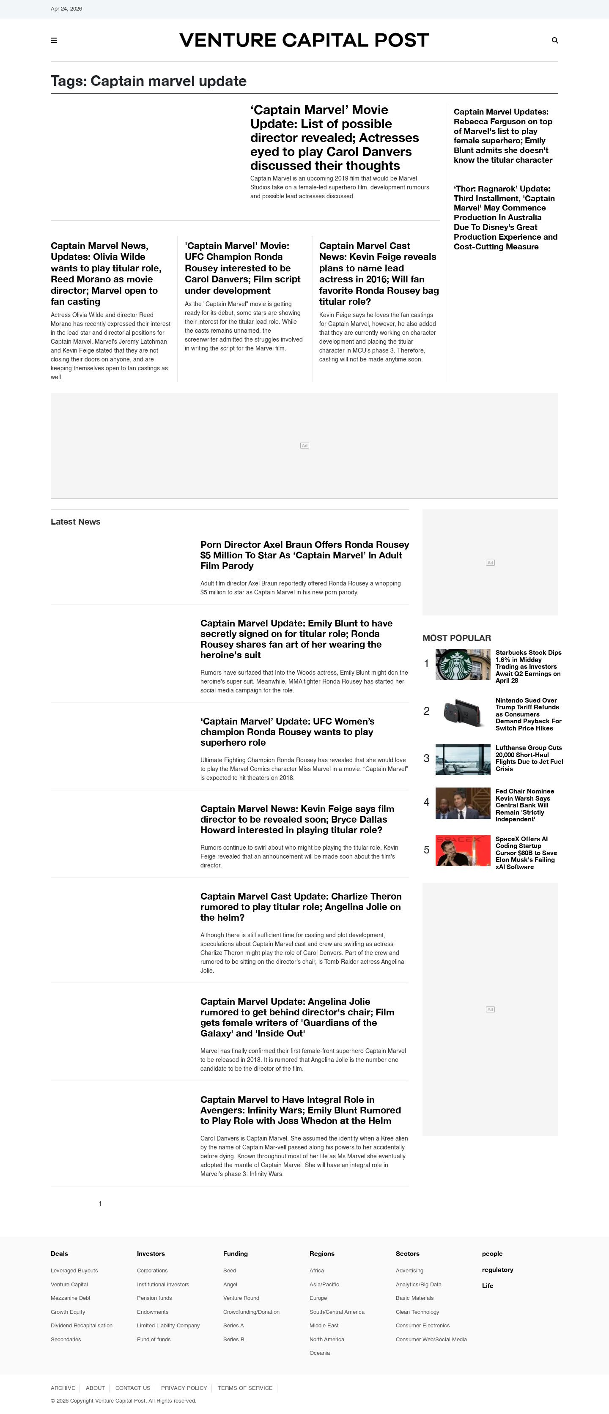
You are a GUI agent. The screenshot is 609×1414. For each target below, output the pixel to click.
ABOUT (95, 1388)
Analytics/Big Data (419, 1285)
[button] (54, 39)
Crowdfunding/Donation (251, 1312)
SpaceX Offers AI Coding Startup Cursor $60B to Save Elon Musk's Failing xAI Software (526, 852)
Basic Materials (415, 1298)
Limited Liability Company (168, 1326)
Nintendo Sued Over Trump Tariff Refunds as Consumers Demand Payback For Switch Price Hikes (529, 714)
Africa (317, 1271)
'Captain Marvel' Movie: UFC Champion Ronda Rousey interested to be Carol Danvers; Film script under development (243, 268)
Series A (233, 1326)
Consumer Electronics (423, 1326)
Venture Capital (69, 1285)
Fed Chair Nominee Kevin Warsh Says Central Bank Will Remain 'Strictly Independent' (525, 805)
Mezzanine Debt (71, 1298)
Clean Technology (417, 1312)
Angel (230, 1285)
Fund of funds (154, 1340)
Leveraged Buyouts (74, 1271)
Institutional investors (163, 1285)
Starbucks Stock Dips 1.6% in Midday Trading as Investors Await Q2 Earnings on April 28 (529, 666)
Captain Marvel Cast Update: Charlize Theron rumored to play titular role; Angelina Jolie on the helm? (301, 907)
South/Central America (337, 1312)
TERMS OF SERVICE (245, 1388)
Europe (318, 1298)
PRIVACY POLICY (184, 1388)
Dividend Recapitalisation (81, 1326)
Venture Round (241, 1298)
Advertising (409, 1271)
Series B (233, 1340)
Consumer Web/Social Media (431, 1340)
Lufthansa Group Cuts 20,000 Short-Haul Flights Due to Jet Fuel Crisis (529, 758)
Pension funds (154, 1298)
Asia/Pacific (324, 1285)
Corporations (152, 1271)
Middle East (324, 1326)
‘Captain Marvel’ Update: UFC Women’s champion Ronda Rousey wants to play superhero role (287, 732)
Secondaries (66, 1340)
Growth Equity (68, 1312)
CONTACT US (133, 1388)
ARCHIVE (63, 1388)
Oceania (320, 1353)
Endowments (153, 1312)
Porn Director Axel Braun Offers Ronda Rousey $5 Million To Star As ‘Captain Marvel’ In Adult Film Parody (304, 555)
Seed (229, 1271)
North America (327, 1340)
